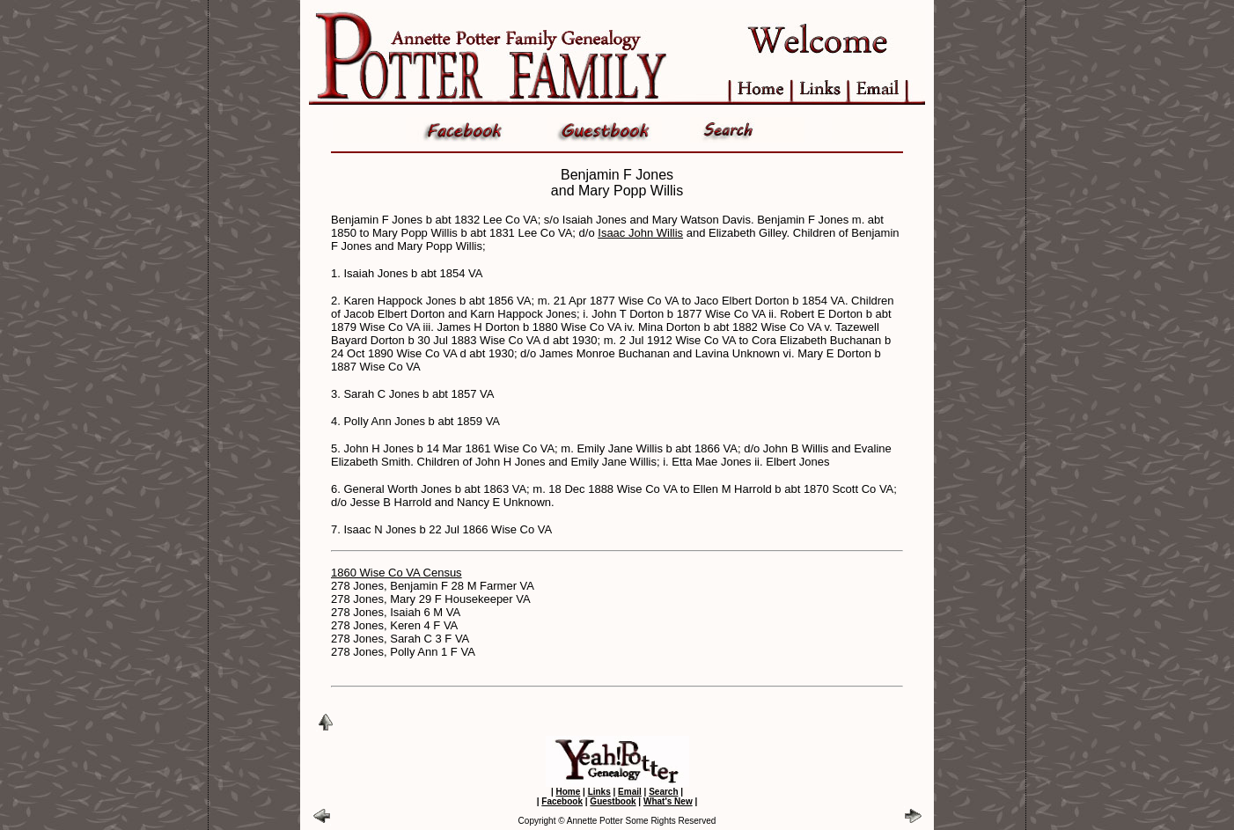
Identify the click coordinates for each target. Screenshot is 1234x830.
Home (567, 792)
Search (663, 792)
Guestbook (612, 801)
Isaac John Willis (640, 232)
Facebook (562, 801)
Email (630, 792)
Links (599, 792)
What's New (668, 801)
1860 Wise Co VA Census (396, 572)
